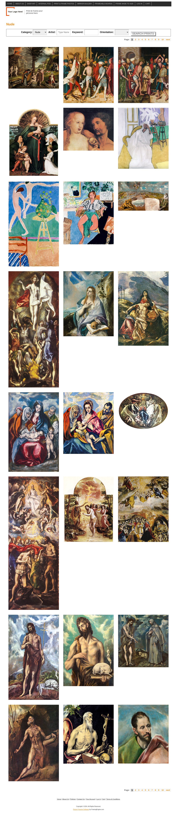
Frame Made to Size (125, 4)
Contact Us (81, 799)
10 (162, 39)
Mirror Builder (84, 4)
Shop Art (31, 4)
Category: (26, 32)
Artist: (52, 32)
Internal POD (44, 4)
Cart (147, 4)
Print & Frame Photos (64, 4)
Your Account (90, 799)
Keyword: (77, 32)
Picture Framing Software (81, 809)
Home (9, 4)
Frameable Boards (103, 4)
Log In (139, 4)
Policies (73, 799)
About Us (19, 4)
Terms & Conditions (113, 799)
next (168, 39)
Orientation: (107, 32)
